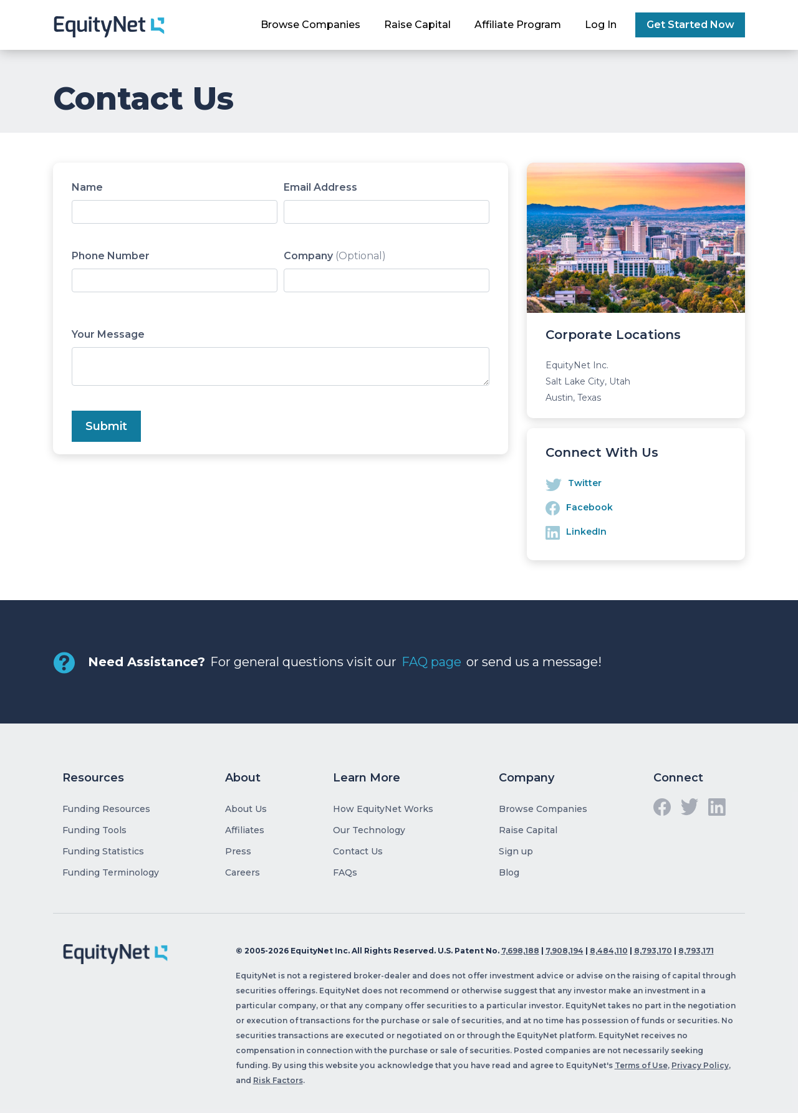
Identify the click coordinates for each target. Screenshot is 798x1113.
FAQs (345, 872)
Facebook (589, 507)
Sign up (516, 851)
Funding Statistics (103, 851)
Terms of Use (641, 1065)
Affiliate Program (517, 25)
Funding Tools (94, 830)
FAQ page (431, 661)
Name (87, 187)
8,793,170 (653, 950)
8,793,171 (696, 950)
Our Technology (369, 830)
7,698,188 (520, 950)
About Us (246, 808)
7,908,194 (565, 950)
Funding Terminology (110, 872)
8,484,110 (609, 950)
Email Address (320, 187)
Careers (242, 872)
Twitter (585, 483)
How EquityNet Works (383, 808)
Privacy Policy (700, 1065)
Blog (509, 872)
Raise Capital (417, 25)
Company (335, 256)
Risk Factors (278, 1080)
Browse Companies (310, 25)
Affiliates (244, 830)
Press (238, 851)
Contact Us (358, 851)
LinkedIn (586, 531)
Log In (601, 25)
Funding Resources (106, 808)
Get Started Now (690, 25)
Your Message (108, 334)
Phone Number (111, 256)
